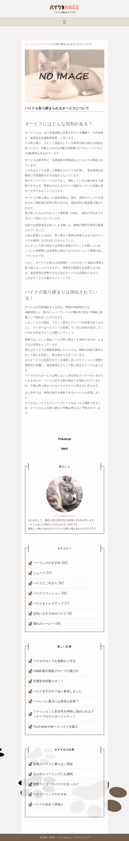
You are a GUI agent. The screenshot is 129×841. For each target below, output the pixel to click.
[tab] (65, 22)
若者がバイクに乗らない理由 (53, 764)
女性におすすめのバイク (50, 613)
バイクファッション (47, 593)
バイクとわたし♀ (65, 837)
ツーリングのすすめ (47, 563)
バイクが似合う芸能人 (48, 804)
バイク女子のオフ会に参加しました (57, 691)
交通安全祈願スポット (48, 681)
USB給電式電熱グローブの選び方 (55, 671)
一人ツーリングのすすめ (50, 794)
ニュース (39, 573)
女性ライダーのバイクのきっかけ (56, 784)
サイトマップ (82, 837)
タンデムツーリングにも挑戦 (53, 774)
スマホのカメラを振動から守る (54, 661)
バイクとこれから (45, 583)
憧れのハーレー (43, 623)
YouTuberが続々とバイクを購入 (55, 726)
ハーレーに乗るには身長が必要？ (56, 701)
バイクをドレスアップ (48, 603)
